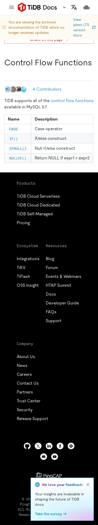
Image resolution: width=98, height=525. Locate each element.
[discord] (43, 456)
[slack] (71, 446)
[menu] (11, 7)
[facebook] (60, 446)
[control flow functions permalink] (8, 73)
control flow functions (72, 100)
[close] (87, 484)
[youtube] (54, 456)
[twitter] (38, 446)
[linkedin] (49, 446)
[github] (27, 446)
